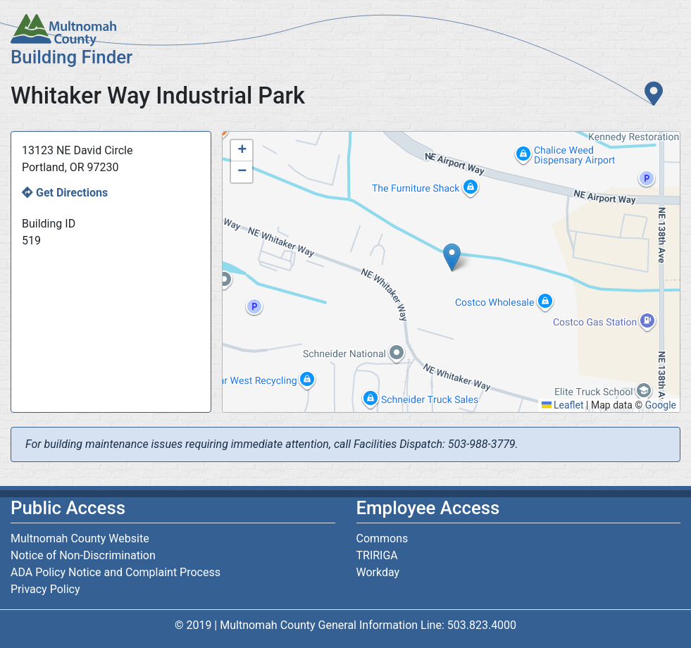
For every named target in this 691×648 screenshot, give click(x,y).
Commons (382, 538)
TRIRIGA (377, 555)
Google (660, 405)
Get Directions (72, 192)
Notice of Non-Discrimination (83, 555)
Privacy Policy (45, 589)
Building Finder (71, 57)
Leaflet (563, 405)
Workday (378, 572)
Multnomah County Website (80, 538)
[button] (452, 257)
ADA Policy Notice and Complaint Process (115, 572)
